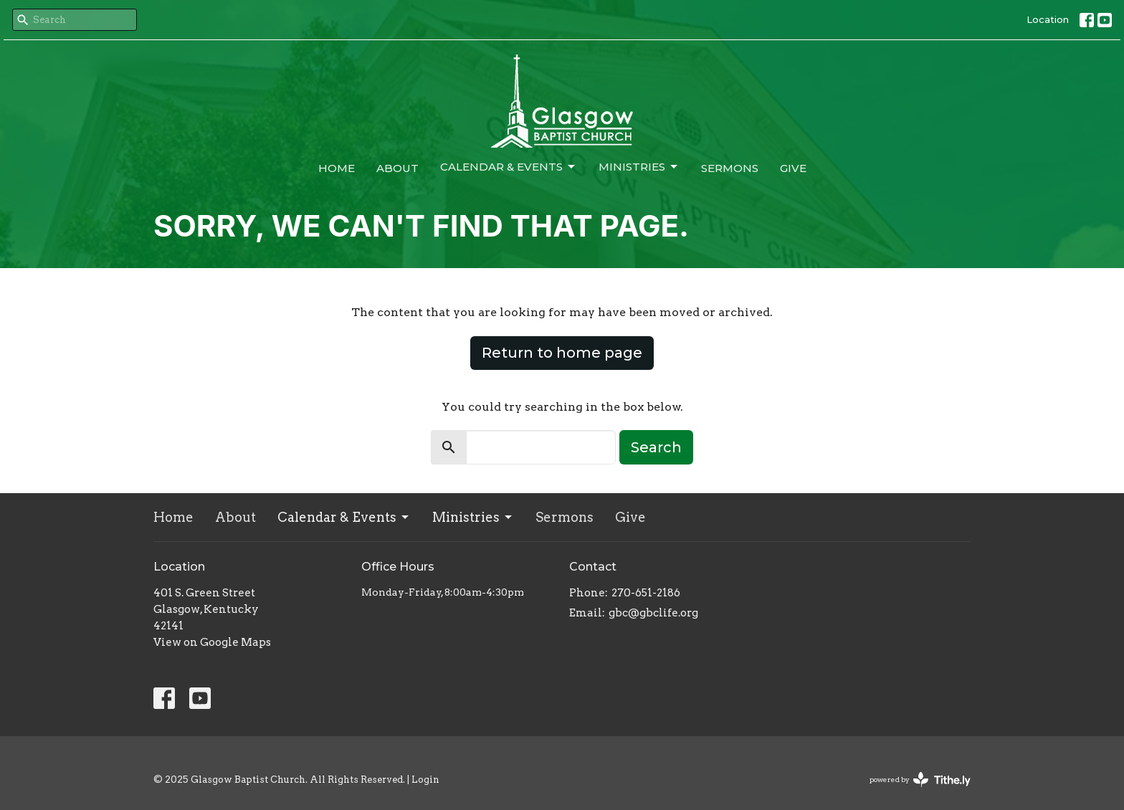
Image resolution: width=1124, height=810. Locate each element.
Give (793, 168)
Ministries (639, 167)
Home (336, 168)
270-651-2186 (645, 592)
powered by (920, 780)
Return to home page (562, 352)
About (397, 168)
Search (656, 447)
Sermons (729, 168)
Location (1048, 19)
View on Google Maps (212, 642)
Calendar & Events (508, 167)
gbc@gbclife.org (653, 612)
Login (425, 779)
